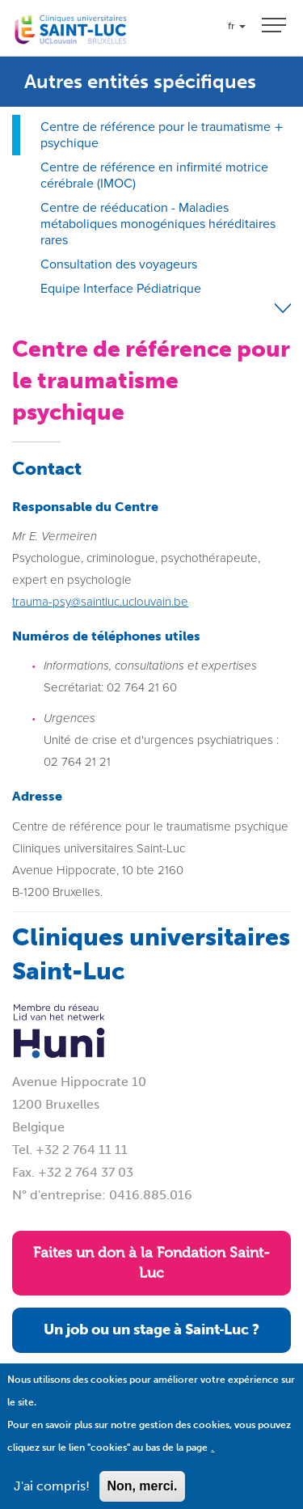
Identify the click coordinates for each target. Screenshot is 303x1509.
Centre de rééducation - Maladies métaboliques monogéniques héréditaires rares (158, 223)
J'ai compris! (52, 1495)
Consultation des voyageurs (118, 264)
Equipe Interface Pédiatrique (120, 288)
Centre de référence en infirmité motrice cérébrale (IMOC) (154, 175)
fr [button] (237, 26)
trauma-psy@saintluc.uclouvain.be (100, 601)
